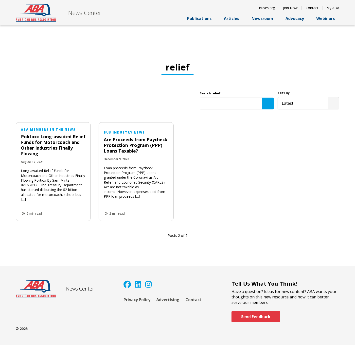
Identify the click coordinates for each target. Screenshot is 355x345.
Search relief (210, 93)
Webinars (327, 18)
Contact (312, 7)
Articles (234, 18)
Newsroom (264, 18)
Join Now (290, 7)
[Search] (268, 103)
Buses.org (267, 7)
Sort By (284, 92)
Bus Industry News (124, 132)
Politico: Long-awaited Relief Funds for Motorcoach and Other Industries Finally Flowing (53, 145)
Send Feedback (255, 316)
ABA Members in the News (48, 129)
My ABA (332, 7)
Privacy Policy (137, 299)
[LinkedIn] (138, 284)
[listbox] (308, 103)
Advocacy (296, 18)
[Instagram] (148, 284)
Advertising (167, 299)
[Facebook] (127, 284)
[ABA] (36, 13)
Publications (201, 18)
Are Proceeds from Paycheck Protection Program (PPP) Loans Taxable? (135, 145)
